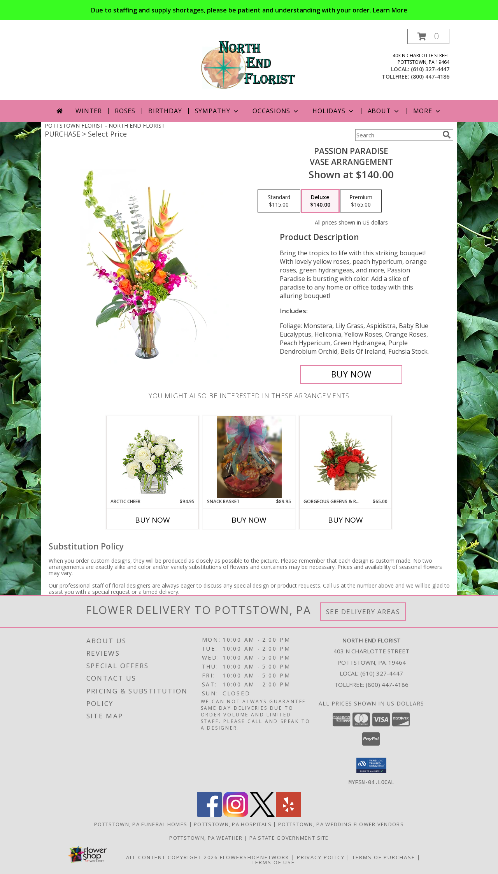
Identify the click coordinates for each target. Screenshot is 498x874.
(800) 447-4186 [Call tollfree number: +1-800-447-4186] (430, 76)
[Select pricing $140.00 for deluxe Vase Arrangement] (320, 201)
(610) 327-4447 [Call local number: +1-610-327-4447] (430, 69)
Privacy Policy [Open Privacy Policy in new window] (321, 856)
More (427, 111)
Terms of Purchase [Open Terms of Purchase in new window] (383, 856)
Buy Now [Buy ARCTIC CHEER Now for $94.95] (152, 520)
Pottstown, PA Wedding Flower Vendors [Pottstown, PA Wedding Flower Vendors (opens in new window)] (341, 823)
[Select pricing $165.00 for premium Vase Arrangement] (360, 201)
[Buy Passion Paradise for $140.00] (351, 374)
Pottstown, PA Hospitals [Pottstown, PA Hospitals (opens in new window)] (233, 823)
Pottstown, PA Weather (205, 837)
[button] (428, 36)
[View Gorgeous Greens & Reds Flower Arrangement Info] (345, 457)
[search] (446, 134)
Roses (125, 111)
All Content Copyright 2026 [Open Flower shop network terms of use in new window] (172, 856)
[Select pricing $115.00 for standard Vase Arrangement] (279, 201)
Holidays (333, 111)
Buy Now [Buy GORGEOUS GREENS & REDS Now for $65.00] (345, 520)
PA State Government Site (289, 837)
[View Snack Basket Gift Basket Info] (249, 457)
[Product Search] (397, 135)
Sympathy (217, 111)
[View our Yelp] (288, 814)
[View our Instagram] (235, 814)
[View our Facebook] (209, 814)
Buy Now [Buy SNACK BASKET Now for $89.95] (249, 520)
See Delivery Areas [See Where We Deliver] (363, 611)
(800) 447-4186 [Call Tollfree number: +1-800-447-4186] (387, 684)
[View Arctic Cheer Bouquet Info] (152, 457)
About (384, 111)
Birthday (165, 111)
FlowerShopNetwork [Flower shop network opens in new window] (254, 856)
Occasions (276, 111)
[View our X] (262, 814)
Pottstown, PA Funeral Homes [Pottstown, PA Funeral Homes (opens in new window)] (140, 823)
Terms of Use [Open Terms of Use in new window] (273, 861)
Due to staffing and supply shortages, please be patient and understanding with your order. (249, 10)
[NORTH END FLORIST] (249, 64)
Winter (88, 111)
